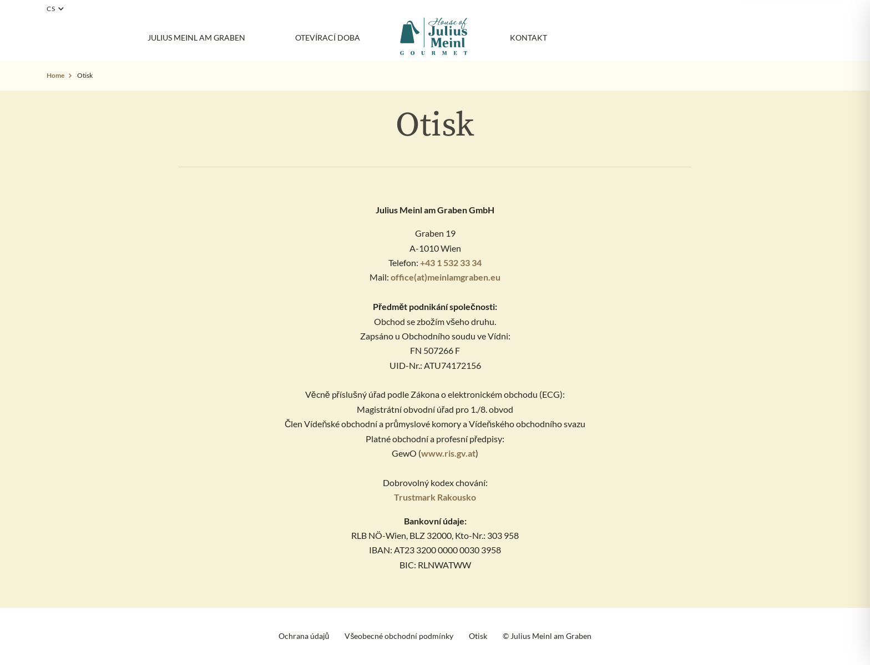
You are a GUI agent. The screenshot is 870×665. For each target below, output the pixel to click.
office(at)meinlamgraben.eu (445, 277)
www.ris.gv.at (448, 453)
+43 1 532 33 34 (451, 262)
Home (55, 75)
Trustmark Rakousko (435, 497)
